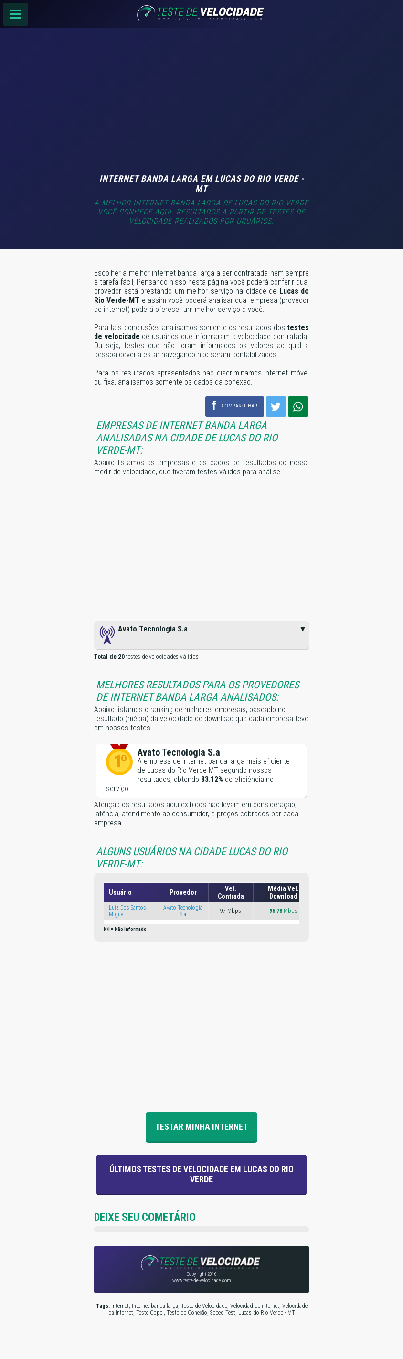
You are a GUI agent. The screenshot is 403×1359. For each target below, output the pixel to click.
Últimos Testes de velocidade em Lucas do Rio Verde (201, 1174)
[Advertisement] (201, 102)
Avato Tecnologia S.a (182, 911)
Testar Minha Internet (201, 1127)
